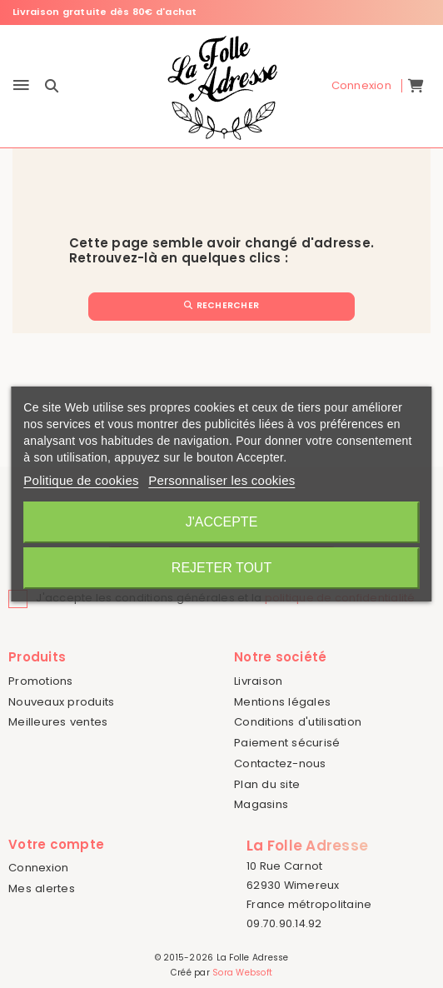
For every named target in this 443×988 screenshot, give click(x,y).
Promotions (40, 681)
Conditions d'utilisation (297, 722)
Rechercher (221, 305)
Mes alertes (41, 888)
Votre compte (56, 844)
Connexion (38, 868)
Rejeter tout (221, 568)
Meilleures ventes (57, 722)
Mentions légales (282, 702)
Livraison (258, 681)
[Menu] (21, 86)
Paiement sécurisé (287, 743)
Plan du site (267, 784)
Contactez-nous (280, 763)
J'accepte (222, 522)
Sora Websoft (242, 972)
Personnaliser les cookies (221, 480)
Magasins (261, 804)
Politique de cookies (80, 480)
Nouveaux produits (61, 702)
